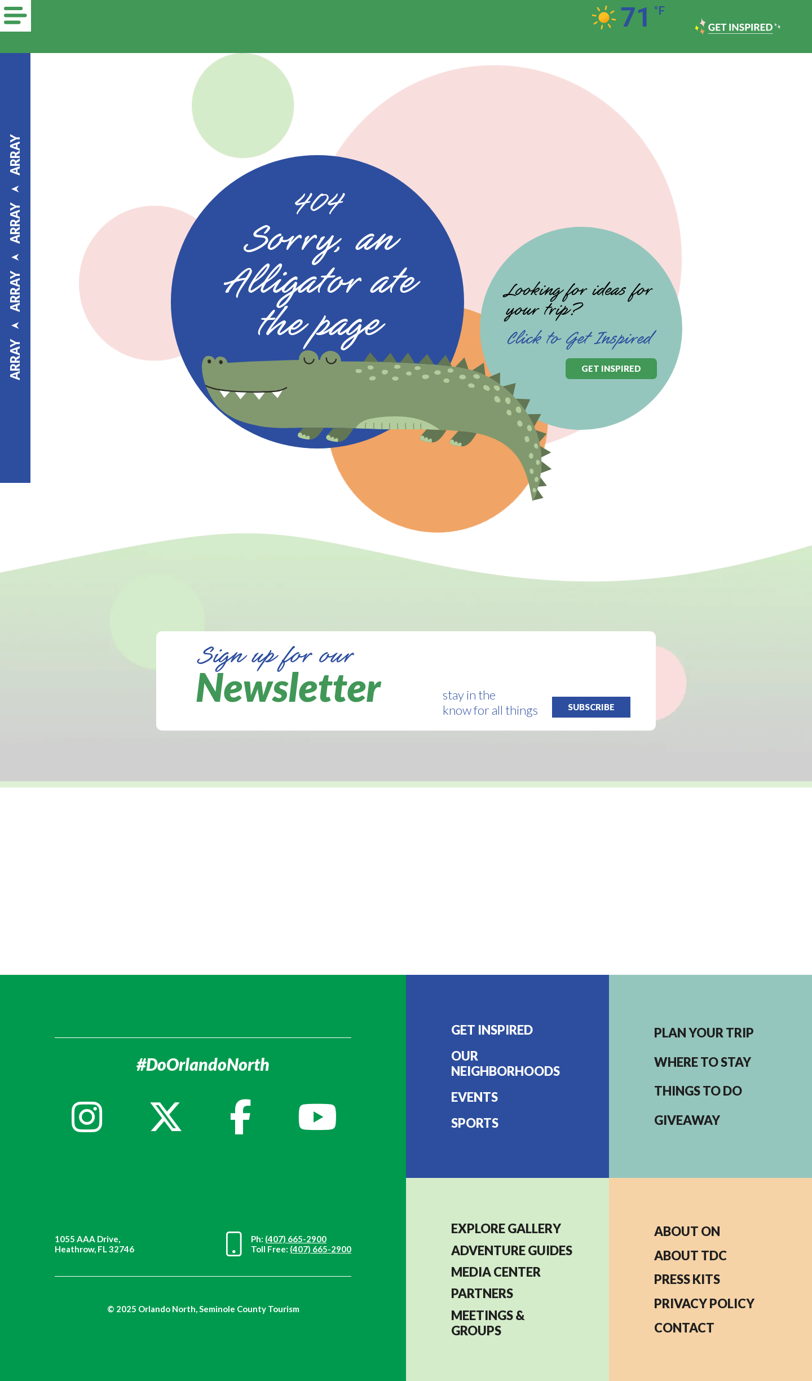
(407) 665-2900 (295, 1239)
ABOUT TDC (690, 1255)
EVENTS (474, 1097)
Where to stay (702, 1062)
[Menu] (15, 16)
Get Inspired (492, 1029)
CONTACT (684, 1327)
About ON (687, 1231)
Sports (474, 1123)
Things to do (698, 1090)
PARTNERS (482, 1293)
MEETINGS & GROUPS (488, 1323)
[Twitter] (165, 1116)
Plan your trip (704, 1032)
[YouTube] (317, 1116)
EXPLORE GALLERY (506, 1228)
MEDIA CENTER (496, 1271)
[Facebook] (240, 1116)
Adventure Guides (511, 1250)
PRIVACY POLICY (704, 1303)
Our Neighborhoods (505, 1063)
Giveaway (687, 1120)
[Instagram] (87, 1116)
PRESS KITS (687, 1279)
